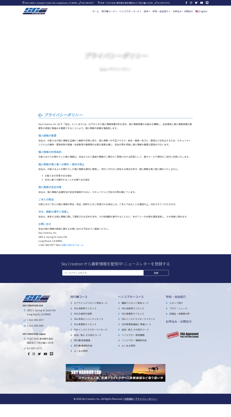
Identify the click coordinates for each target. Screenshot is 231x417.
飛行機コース (108, 11)
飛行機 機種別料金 (83, 345)
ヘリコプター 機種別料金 (134, 340)
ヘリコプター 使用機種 (133, 335)
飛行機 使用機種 (82, 340)
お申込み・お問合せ (183, 11)
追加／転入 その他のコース (87, 335)
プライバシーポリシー (146, 398)
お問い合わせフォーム (72, 245)
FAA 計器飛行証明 (83, 313)
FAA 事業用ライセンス (85, 324)
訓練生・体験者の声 (179, 313)
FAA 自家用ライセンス (85, 308)
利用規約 (128, 398)
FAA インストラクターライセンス (90, 329)
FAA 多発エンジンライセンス (88, 319)
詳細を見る (187, 411)
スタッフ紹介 (176, 302)
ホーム (95, 11)
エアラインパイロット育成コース (90, 302)
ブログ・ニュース (178, 308)
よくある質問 (80, 350)
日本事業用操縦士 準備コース (136, 324)
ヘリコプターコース (129, 11)
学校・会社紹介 (160, 11)
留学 (146, 11)
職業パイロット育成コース (135, 302)
